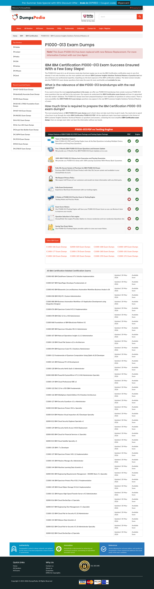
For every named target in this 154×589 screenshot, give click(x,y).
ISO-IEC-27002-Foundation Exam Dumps (26, 105)
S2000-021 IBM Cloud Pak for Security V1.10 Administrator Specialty (70, 527)
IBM (21, 36)
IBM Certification (32, 36)
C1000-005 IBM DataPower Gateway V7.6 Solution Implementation (70, 276)
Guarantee (50, 28)
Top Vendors (17, 42)
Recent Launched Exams (21, 85)
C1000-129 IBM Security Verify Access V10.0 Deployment (66, 428)
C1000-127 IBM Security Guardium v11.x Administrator (66, 401)
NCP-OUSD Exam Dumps (23, 89)
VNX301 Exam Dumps (22, 115)
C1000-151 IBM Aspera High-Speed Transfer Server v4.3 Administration (71, 494)
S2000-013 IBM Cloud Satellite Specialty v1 (61, 441)
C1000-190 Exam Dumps (104, 256)
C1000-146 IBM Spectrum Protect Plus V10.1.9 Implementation (68, 480)
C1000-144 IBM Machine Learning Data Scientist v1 (64, 467)
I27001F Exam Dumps (22, 149)
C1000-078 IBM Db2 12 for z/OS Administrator (63, 316)
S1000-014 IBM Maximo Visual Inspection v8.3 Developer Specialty (70, 415)
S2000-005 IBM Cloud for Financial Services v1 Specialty (66, 434)
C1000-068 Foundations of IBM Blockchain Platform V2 (66, 322)
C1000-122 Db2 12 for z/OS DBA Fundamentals (63, 388)
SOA (15, 61)
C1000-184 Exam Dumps (56, 256)
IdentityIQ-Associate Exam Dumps (26, 94)
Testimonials (69, 28)
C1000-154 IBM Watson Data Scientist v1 (61, 520)
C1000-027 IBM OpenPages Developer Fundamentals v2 (66, 283)
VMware (17, 71)
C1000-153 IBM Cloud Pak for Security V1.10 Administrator (67, 513)
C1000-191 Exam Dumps (128, 256)
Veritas (16, 66)
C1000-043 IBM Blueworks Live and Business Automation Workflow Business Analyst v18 (78, 289)
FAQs (59, 28)
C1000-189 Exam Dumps (128, 247)
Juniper (16, 52)
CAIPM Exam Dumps (21, 134)
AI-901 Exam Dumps (21, 120)
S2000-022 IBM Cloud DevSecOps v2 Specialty (63, 533)
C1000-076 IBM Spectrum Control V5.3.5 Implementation (66, 309)
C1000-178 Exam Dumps (80, 251)
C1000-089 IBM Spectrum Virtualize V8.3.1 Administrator (66, 329)
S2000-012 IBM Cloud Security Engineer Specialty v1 (65, 421)
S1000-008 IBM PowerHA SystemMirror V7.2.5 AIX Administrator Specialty (72, 375)
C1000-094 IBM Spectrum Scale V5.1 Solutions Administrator (68, 349)
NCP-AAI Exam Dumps (22, 111)
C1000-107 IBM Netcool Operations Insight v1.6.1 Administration (69, 336)
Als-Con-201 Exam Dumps (23, 125)
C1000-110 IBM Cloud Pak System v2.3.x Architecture (65, 342)
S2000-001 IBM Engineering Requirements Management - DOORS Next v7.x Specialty (76, 474)
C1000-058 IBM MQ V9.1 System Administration (63, 296)
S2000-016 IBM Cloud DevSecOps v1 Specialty (63, 500)
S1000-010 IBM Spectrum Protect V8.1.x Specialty (64, 408)
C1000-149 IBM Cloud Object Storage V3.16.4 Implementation (68, 487)
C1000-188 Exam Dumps (104, 247)
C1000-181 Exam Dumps (128, 251)
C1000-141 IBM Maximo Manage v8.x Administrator (64, 461)
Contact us (49, 566)
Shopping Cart (135, 8)
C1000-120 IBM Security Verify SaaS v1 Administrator (65, 368)
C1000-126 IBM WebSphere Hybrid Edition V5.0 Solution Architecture (71, 395)
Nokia (16, 57)
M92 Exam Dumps (20, 99)
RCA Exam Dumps (20, 144)
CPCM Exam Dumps (21, 139)
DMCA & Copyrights (53, 573)
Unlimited (80, 28)
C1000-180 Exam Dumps (104, 251)
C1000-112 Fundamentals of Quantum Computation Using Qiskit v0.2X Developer (75, 355)
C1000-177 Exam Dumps (56, 251)
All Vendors (28, 28)
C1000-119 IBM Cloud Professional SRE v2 (61, 382)
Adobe (16, 47)
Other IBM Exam (53, 240)
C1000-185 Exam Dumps (80, 256)
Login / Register (104, 28)
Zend (16, 75)
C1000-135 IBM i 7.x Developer (57, 448)
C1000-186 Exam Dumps (56, 247)
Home (19, 28)
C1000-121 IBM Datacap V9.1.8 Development (62, 362)
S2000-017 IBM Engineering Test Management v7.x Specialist (68, 507)
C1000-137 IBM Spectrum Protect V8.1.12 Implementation (67, 454)
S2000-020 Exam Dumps (80, 247)
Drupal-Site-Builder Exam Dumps (26, 130)
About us (49, 568)
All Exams (39, 28)
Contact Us (92, 28)
